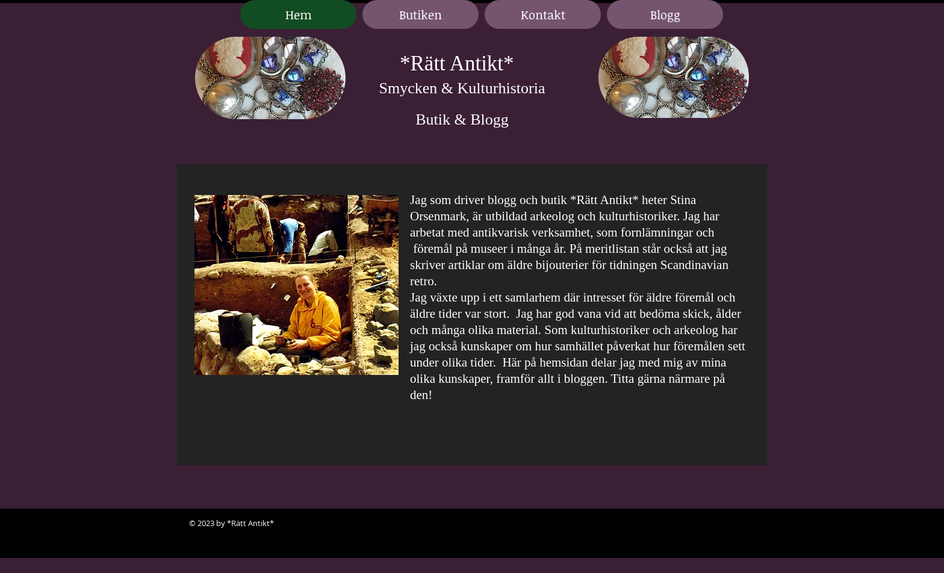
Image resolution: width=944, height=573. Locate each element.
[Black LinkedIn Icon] (725, 524)
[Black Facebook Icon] (707, 524)
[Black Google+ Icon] (743, 524)
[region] (270, 78)
